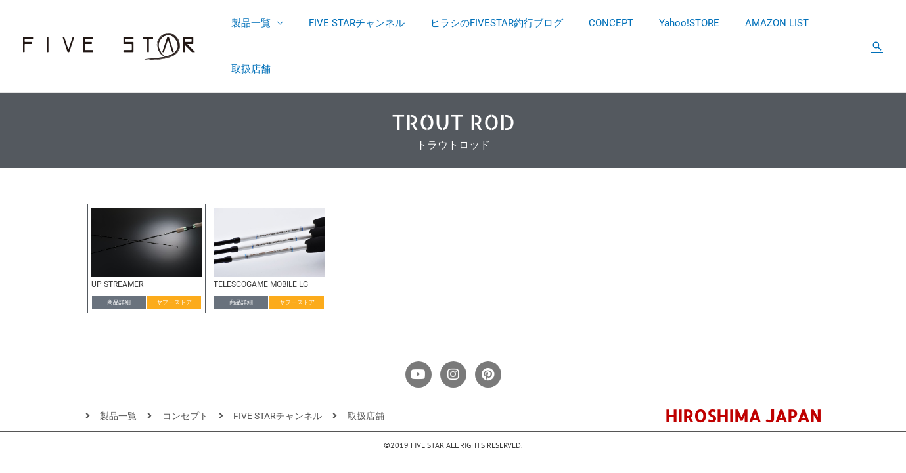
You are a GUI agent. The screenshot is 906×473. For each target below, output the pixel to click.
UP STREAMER (117, 239)
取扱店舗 (828, 24)
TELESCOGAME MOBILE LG (261, 239)
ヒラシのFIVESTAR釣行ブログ (494, 24)
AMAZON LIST (757, 24)
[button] (877, 24)
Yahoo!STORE (675, 24)
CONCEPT (603, 24)
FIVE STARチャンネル (361, 24)
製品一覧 (261, 24)
